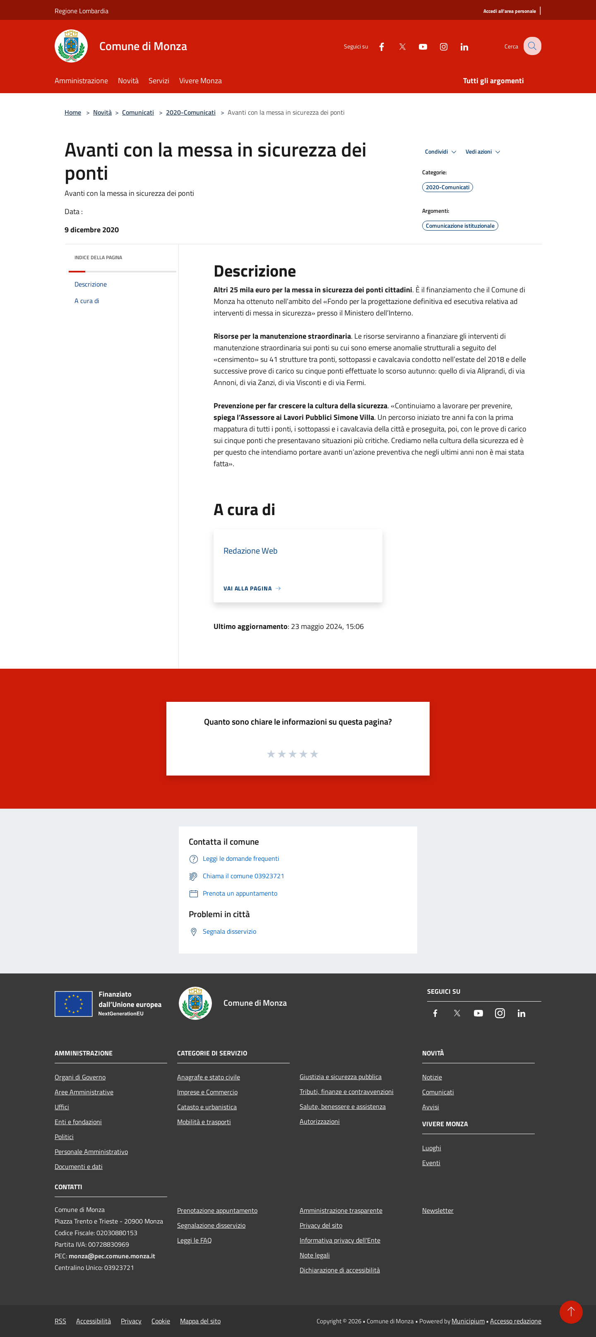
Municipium (468, 1321)
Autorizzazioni (320, 1121)
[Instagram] (437, 45)
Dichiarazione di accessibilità (340, 1270)
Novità (102, 112)
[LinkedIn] (457, 45)
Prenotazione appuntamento (217, 1210)
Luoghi (431, 1148)
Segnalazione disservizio (211, 1225)
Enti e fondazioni (78, 1122)
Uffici (62, 1107)
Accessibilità (93, 1321)
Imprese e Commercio (207, 1092)
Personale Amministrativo (91, 1151)
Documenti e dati (79, 1166)
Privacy (131, 1321)
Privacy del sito (321, 1225)
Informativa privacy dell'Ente (340, 1240)
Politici (64, 1137)
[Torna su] (571, 1312)
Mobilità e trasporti (204, 1122)
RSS (60, 1321)
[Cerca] (531, 46)
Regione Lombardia (81, 11)
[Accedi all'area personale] (509, 11)
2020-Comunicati (191, 112)
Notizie (432, 1077)
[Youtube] (416, 45)
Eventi (431, 1163)
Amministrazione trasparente (341, 1210)
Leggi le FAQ (194, 1240)
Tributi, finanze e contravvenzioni (347, 1091)
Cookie (160, 1321)
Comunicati (138, 112)
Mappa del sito (200, 1321)
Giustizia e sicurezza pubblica (341, 1077)
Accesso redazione (515, 1321)
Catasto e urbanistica (207, 1107)
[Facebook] (375, 45)
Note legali (315, 1255)
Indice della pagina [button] (98, 257)
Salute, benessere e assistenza (343, 1106)
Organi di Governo (80, 1077)
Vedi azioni (484, 152)
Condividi (442, 152)
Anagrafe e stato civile (208, 1077)
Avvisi (430, 1107)
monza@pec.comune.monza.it (112, 1256)
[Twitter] (395, 45)
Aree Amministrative (84, 1092)
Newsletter (438, 1210)
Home (73, 112)
